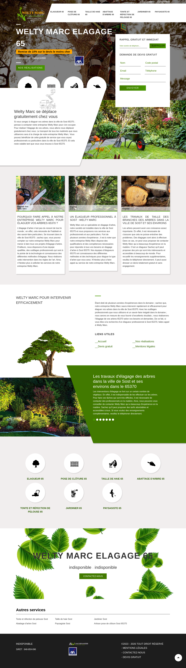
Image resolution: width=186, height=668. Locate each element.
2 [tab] (97, 420)
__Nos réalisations (143, 341)
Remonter (178, 657)
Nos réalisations (30, 68)
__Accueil (100, 341)
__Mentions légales (143, 346)
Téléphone (151, 70)
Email (123, 70)
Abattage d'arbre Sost (26, 623)
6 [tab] (110, 420)
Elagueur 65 (57, 12)
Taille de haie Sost (63, 619)
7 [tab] (113, 420)
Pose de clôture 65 (74, 13)
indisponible (146, 1)
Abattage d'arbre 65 (108, 13)
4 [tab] (103, 420)
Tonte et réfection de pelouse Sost (32, 619)
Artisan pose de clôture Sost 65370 (110, 623)
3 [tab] (100, 420)
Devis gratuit (132, 657)
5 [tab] (107, 420)
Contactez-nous (93, 576)
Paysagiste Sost (62, 623)
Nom (122, 63)
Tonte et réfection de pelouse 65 (127, 14)
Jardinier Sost (100, 619)
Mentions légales (135, 648)
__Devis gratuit (103, 346)
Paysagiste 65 (162, 12)
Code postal (151, 63)
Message (125, 78)
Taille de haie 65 (92, 13)
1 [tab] (94, 420)
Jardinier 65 (143, 12)
